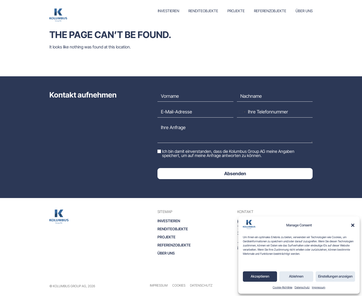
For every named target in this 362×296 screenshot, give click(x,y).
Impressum (318, 287)
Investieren (168, 11)
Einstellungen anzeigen (335, 276)
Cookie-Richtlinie (282, 287)
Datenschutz (302, 287)
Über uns (304, 11)
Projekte (236, 11)
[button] (352, 225)
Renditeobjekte (203, 11)
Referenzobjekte (270, 11)
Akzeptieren (260, 276)
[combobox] (242, 112)
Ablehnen (296, 276)
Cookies (178, 285)
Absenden (235, 173)
